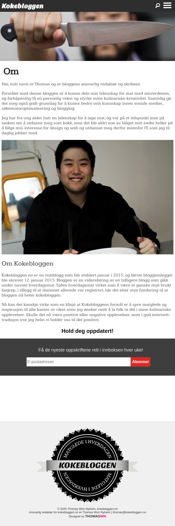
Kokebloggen (23, 6)
